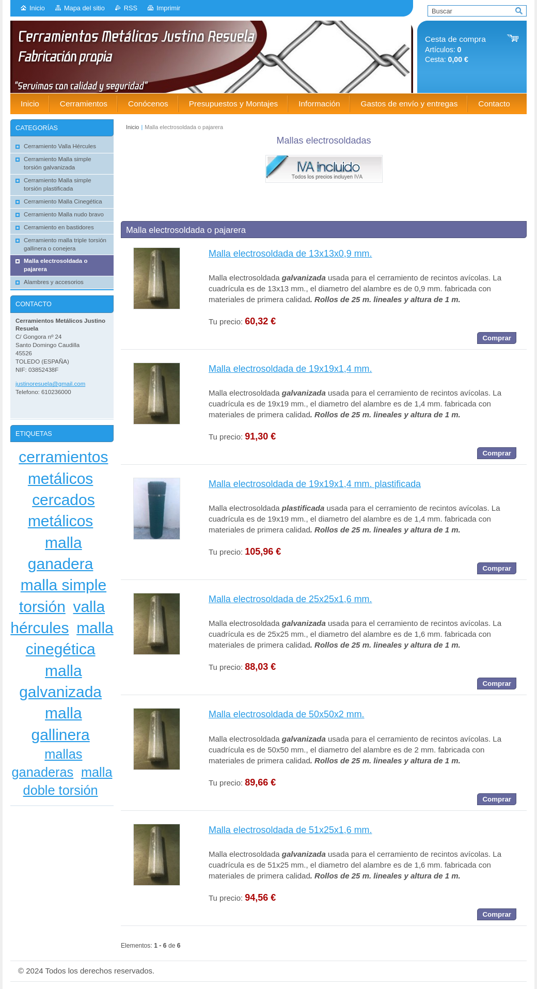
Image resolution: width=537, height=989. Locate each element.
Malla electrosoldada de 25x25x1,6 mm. (290, 599)
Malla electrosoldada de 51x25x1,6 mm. (290, 830)
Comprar (496, 338)
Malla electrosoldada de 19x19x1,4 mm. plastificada (315, 484)
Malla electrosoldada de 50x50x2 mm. (287, 714)
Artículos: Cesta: (455, 49)
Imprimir (168, 8)
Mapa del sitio (84, 8)
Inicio (37, 8)
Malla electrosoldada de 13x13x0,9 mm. (290, 253)
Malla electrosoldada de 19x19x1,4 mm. (290, 369)
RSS (130, 8)
